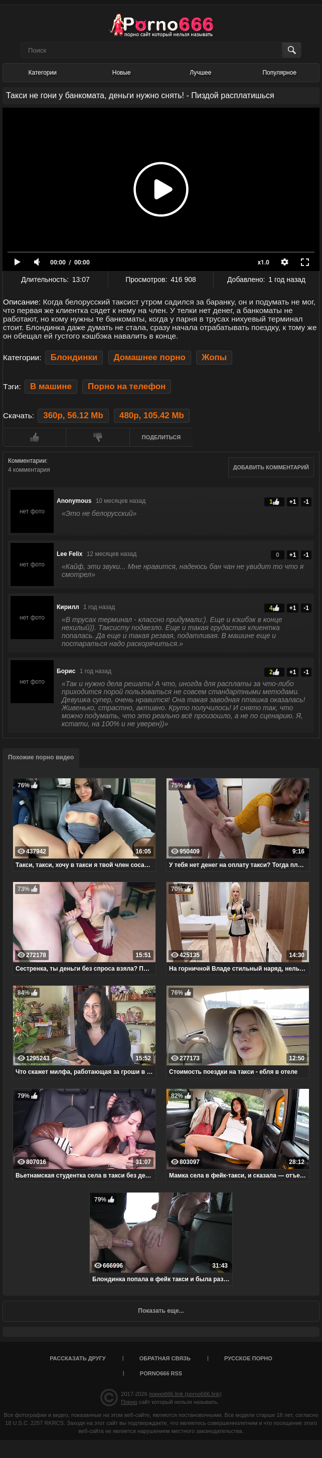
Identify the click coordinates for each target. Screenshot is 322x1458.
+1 (292, 501)
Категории (43, 72)
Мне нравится (34, 437)
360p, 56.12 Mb (73, 415)
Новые (121, 72)
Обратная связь (165, 1358)
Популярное (279, 72)
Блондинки (74, 357)
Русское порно (248, 1358)
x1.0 (263, 262)
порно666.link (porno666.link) (185, 1394)
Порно (129, 1402)
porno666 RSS (161, 1373)
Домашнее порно (150, 357)
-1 (306, 501)
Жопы (214, 357)
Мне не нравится (97, 437)
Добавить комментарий (271, 467)
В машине (51, 386)
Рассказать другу (78, 1358)
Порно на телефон (127, 386)
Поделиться (161, 437)
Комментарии (27, 460)
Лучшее (200, 72)
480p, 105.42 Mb (151, 415)
